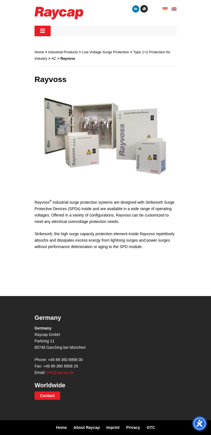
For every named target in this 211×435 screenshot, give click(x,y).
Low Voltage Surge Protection (105, 52)
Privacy (133, 427)
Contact (47, 395)
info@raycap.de (60, 372)
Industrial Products (63, 52)
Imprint (112, 427)
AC (54, 58)
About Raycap (86, 427)
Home (39, 52)
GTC (151, 427)
